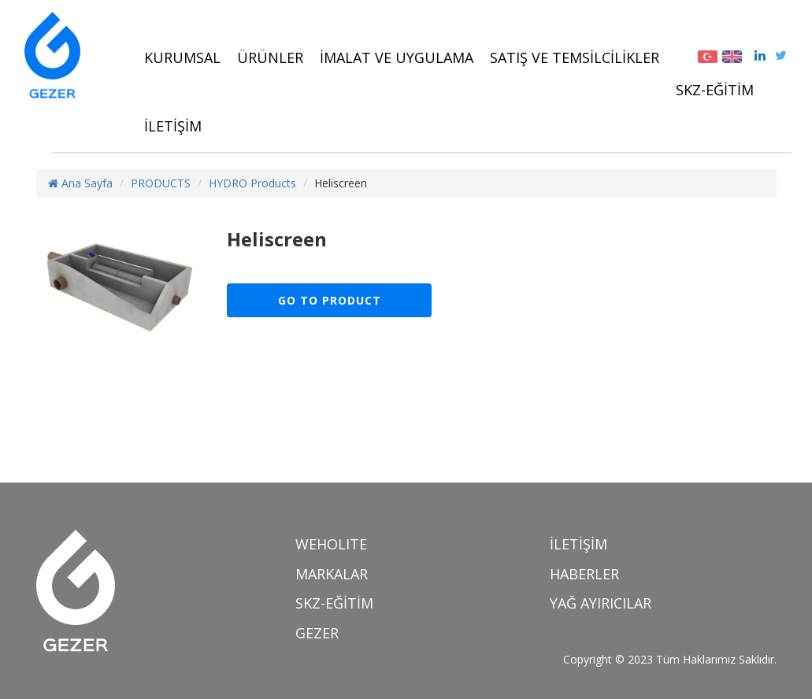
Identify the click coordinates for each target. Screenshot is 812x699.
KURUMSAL (182, 57)
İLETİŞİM (173, 125)
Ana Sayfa (80, 183)
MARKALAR (331, 573)
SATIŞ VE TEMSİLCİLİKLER (574, 57)
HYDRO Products (252, 183)
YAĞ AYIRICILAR (600, 603)
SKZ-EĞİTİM (715, 89)
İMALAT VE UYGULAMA (396, 57)
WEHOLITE (331, 543)
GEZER (317, 632)
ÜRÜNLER (270, 57)
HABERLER (584, 573)
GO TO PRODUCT (329, 300)
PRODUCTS (161, 183)
